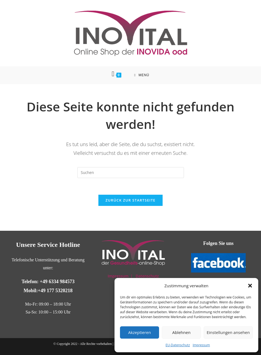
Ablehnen (181, 332)
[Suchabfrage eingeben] (130, 172)
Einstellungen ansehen (228, 332)
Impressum (201, 345)
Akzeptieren (139, 332)
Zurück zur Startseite (130, 200)
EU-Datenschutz (178, 345)
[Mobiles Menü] (141, 75)
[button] (250, 285)
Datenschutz (147, 276)
